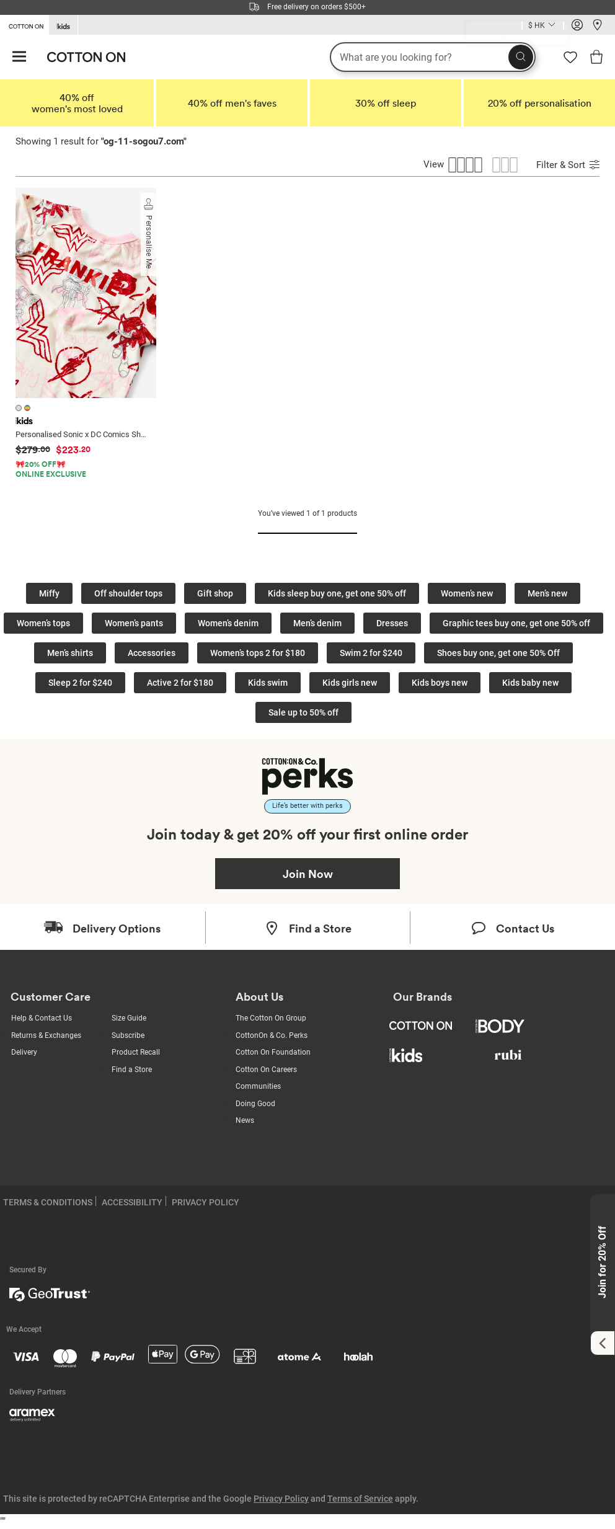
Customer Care (51, 997)
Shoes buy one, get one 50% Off (498, 653)
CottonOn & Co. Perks (272, 1035)
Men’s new (547, 593)
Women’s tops (43, 623)
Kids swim (268, 683)
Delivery (24, 1052)
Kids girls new (349, 683)
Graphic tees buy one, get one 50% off (516, 623)
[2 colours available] (24, 407)
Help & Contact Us (41, 1018)
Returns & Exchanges (46, 1035)
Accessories (151, 653)
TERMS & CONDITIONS (47, 1202)
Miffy (49, 593)
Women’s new (467, 593)
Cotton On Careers (266, 1069)
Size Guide (129, 1018)
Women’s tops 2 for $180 (257, 653)
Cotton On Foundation (273, 1052)
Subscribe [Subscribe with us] (128, 1035)
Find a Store (132, 1069)
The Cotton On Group (271, 1018)
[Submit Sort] (594, 166)
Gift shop (215, 593)
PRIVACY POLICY (205, 1202)
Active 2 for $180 (180, 683)
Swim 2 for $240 (371, 653)
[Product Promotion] (78, 469)
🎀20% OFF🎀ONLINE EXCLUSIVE (50, 469)
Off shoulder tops (128, 593)
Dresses (392, 623)
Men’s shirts (70, 653)
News (245, 1120)
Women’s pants (134, 623)
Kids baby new (530, 683)
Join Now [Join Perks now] (308, 873)
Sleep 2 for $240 (80, 683)
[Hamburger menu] (19, 57)
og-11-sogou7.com (144, 141)
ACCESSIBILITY (132, 1202)
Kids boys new (439, 683)
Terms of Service (360, 1499)
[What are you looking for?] (433, 57)
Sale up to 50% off (303, 712)
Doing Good (255, 1103)
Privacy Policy (281, 1499)
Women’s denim (228, 623)
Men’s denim (317, 623)
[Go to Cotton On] (24, 24)
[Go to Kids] (63, 25)
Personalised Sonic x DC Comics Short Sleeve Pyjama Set (82, 434)
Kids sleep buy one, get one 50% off (337, 593)
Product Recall (136, 1052)
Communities (258, 1086)
